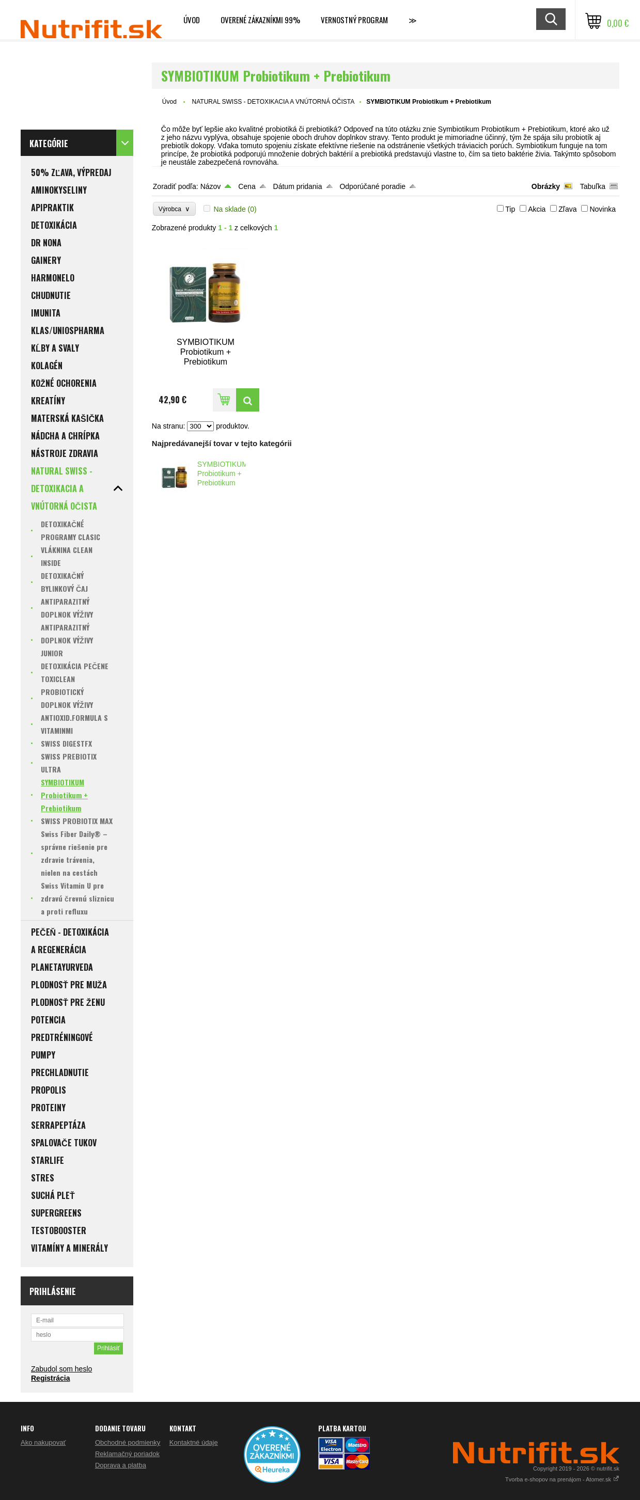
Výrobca (174, 209)
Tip (510, 209)
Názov (210, 186)
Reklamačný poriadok (127, 1454)
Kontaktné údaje (193, 1442)
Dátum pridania (297, 186)
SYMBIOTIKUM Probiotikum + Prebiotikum (222, 473)
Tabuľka (592, 186)
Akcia (536, 209)
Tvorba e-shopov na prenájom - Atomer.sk (562, 1479)
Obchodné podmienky (127, 1442)
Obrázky (546, 186)
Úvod (191, 19)
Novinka (602, 209)
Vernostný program (354, 19)
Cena (246, 186)
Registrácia (50, 1378)
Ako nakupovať (43, 1442)
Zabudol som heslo (61, 1369)
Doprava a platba (120, 1465)
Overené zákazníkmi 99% (260, 19)
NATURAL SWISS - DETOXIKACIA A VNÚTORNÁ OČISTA (273, 101)
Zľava (567, 209)
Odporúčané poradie (372, 186)
